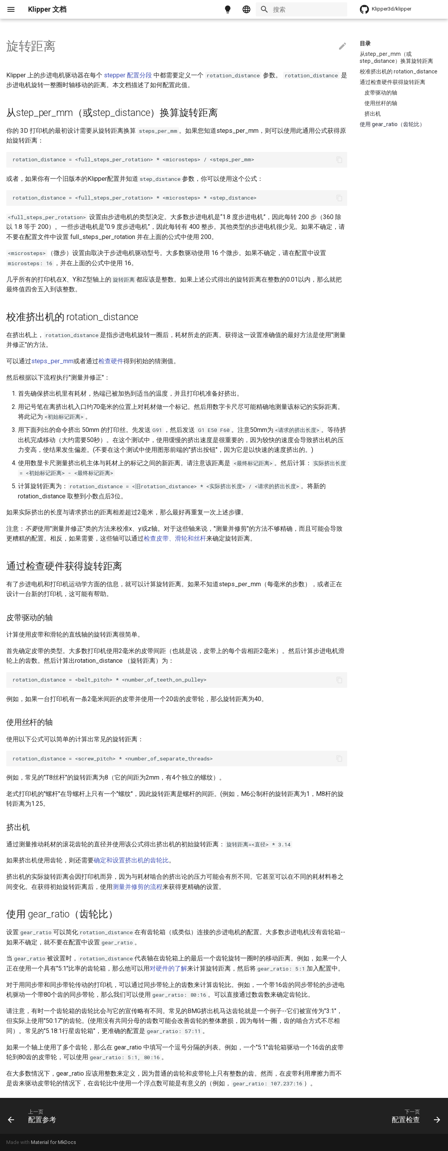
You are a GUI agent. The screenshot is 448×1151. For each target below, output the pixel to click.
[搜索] (301, 9)
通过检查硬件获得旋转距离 (392, 82)
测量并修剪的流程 (137, 886)
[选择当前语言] (246, 9)
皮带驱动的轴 (380, 92)
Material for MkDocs (53, 1142)
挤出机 (372, 114)
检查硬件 (110, 361)
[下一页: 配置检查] (413, 1115)
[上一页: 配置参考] (34, 1115)
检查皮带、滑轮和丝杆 (175, 538)
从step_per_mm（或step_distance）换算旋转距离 (396, 57)
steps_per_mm (52, 361)
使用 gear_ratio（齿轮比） (392, 124)
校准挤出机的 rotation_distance (398, 71)
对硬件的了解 (168, 968)
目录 (365, 43)
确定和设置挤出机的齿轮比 (131, 860)
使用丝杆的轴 (380, 103)
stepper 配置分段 (128, 75)
